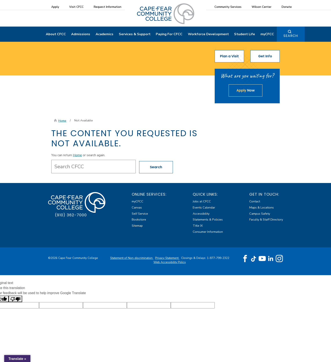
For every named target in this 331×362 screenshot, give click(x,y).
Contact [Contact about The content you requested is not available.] (254, 202)
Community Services (227, 7)
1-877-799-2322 (218, 258)
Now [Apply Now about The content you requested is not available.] (245, 90)
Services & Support (135, 34)
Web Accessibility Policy (169, 263)
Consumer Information (208, 232)
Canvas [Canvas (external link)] (137, 208)
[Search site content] (93, 167)
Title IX (198, 226)
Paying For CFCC (169, 34)
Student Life (244, 34)
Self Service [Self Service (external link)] (140, 214)
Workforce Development (208, 34)
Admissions (80, 34)
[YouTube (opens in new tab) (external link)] (262, 259)
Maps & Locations (261, 208)
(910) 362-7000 (71, 215)
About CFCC (56, 34)
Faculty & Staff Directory (266, 220)
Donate (287, 7)
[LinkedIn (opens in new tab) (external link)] (271, 259)
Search (291, 36)
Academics (104, 34)
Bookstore (139, 220)
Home (62, 121)
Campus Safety (259, 214)
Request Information (107, 7)
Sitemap (137, 226)
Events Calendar (204, 208)
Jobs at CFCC (202, 202)
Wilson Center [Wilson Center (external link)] (261, 7)
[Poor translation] (15, 299)
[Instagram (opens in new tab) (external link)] (279, 259)
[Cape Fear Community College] (165, 13)
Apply (55, 7)
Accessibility (201, 214)
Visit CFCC (76, 7)
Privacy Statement (167, 258)
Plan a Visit (229, 56)
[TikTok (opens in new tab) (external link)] (253, 259)
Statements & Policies (208, 220)
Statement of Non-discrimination (131, 258)
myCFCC (267, 34)
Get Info (265, 56)
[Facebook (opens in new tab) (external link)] (245, 259)
